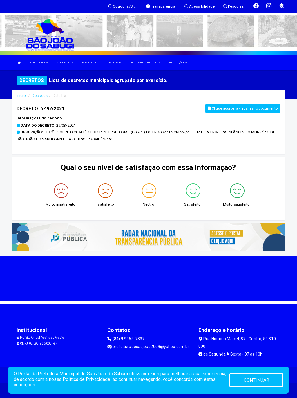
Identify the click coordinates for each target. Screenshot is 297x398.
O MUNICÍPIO (65, 62)
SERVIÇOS (115, 62)
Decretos (40, 95)
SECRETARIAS (91, 62)
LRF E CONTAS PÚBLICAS (145, 62)
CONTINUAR (256, 380)
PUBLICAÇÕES (178, 62)
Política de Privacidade (86, 379)
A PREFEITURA (39, 62)
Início (21, 95)
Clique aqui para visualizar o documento (243, 108)
